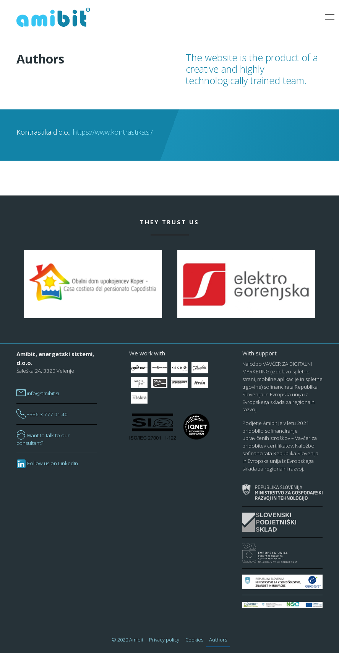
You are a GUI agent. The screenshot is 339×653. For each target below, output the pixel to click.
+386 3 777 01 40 (42, 414)
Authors (218, 639)
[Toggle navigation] (329, 17)
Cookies (194, 639)
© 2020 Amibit (127, 639)
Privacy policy (164, 639)
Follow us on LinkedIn (47, 463)
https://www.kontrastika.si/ (113, 132)
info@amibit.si (37, 393)
